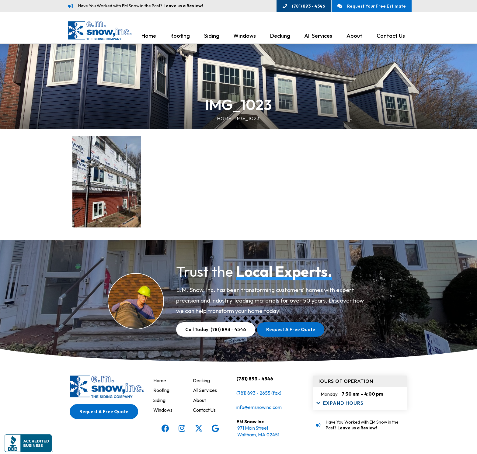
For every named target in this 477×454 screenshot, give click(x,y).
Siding (211, 36)
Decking (280, 36)
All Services (318, 36)
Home (148, 36)
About (354, 36)
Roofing (180, 36)
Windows (244, 36)
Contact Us (391, 36)
